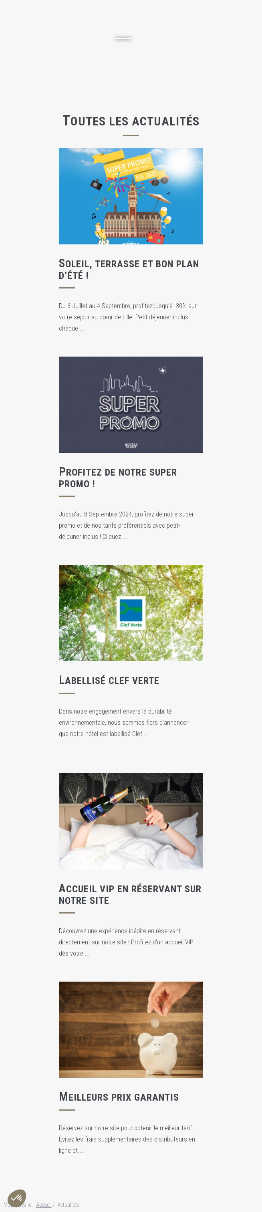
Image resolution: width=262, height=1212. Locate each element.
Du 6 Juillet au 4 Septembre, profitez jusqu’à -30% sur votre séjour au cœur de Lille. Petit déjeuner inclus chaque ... (128, 317)
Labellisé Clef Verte (109, 680)
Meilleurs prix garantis (119, 1097)
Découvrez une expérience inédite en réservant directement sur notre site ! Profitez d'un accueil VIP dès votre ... (126, 942)
